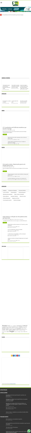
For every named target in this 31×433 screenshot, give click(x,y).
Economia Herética (22, 190)
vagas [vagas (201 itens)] (3, 332)
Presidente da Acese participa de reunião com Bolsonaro (16, 396)
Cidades (3, 110)
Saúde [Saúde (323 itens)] (8, 331)
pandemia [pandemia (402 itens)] (18, 329)
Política (3, 147)
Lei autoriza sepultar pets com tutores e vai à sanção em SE (17, 178)
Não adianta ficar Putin (11, 407)
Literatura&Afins (14, 192)
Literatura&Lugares (22, 192)
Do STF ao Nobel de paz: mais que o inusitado (15, 229)
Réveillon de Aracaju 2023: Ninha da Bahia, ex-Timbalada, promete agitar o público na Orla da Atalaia (16, 404)
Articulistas (4, 94)
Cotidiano (4, 190)
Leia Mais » (4, 134)
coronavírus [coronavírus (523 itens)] (19, 325)
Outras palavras (6, 196)
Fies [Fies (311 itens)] (26, 326)
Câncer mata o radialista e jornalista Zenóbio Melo (17, 412)
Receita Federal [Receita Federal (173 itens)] (4, 331)
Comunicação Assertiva (7, 200)
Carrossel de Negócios (6, 78)
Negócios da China (15, 198)
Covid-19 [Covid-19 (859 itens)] (24, 325)
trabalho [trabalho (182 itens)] (22, 331)
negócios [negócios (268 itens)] (7, 329)
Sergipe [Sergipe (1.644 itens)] (11, 331)
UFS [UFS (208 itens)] (26, 331)
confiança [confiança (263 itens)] (14, 325)
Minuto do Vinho (23, 196)
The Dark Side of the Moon (12, 427)
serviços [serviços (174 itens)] (16, 331)
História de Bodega (16, 200)
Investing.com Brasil (12, 383)
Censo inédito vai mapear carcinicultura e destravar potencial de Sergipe (15, 86)
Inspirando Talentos (14, 196)
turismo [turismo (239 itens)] (24, 331)
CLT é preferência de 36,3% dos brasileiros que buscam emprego (12, 14)
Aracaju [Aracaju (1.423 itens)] (4, 325)
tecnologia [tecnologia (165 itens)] (18, 331)
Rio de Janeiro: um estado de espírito (14, 419)
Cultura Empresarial (6, 198)
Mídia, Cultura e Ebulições (19, 194)
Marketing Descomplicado (7, 194)
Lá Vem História (6, 192)
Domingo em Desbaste (12, 190)
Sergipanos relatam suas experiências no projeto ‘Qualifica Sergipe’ (16, 400)
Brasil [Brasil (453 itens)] (8, 325)
